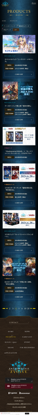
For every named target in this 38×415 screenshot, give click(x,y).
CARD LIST (23, 74)
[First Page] (3, 308)
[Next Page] (31, 308)
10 (25, 308)
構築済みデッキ (24, 26)
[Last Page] (34, 308)
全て (15, 30)
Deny (31, 413)
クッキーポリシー (19, 400)
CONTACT (13, 322)
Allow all (27, 413)
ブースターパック (9, 26)
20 (28, 308)
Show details (34, 413)
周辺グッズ (7, 30)
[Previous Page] (6, 308)
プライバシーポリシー (19, 397)
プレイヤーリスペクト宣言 (19, 407)
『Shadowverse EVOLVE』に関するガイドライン (19, 403)
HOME (4, 21)
